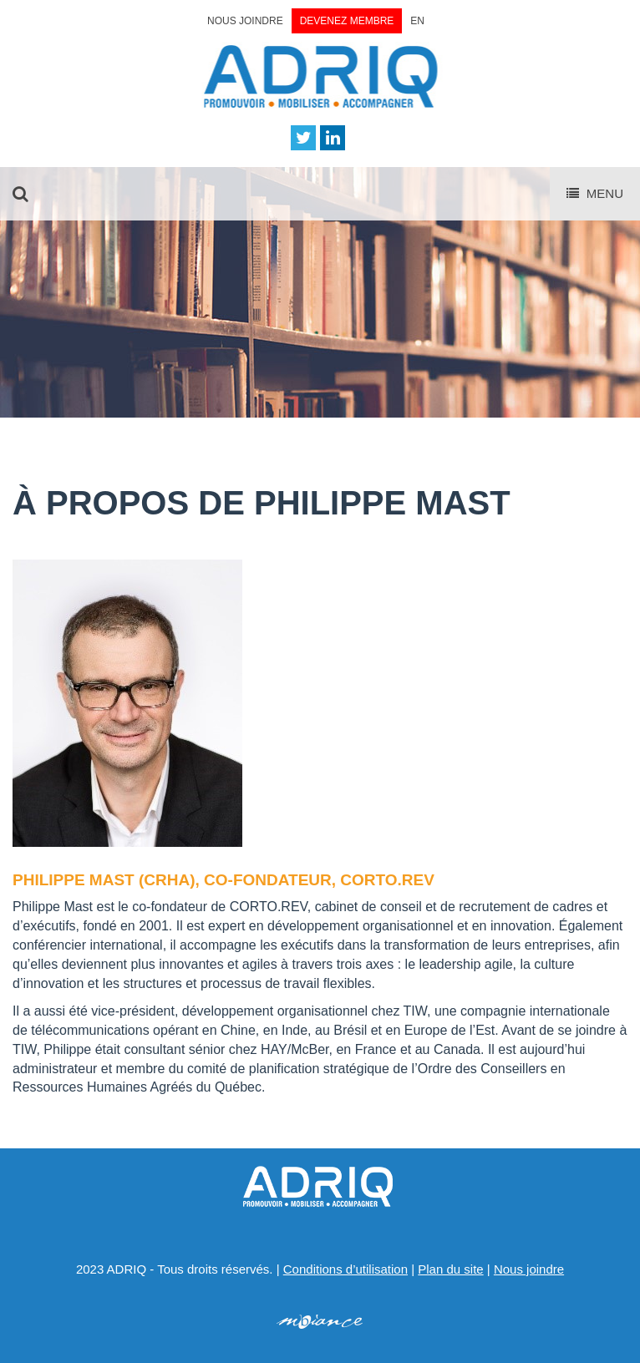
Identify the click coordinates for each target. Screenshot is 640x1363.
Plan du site (450, 1269)
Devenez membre (347, 21)
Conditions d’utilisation (345, 1269)
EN (417, 21)
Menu (594, 193)
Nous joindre (245, 21)
